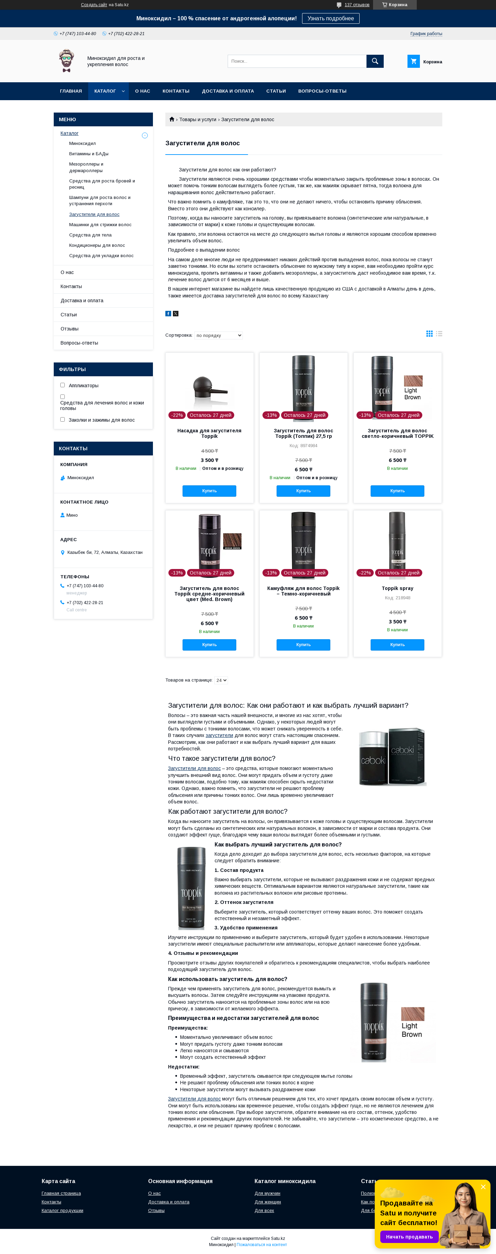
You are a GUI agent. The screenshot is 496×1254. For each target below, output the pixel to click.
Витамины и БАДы (88, 153)
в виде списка (439, 335)
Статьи (276, 91)
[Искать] (375, 61)
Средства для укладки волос (101, 255)
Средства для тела (90, 235)
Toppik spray (397, 588)
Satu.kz (278, 1238)
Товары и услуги (197, 119)
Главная (71, 91)
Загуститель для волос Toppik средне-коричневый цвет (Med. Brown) (209, 594)
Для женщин (268, 1201)
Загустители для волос (194, 768)
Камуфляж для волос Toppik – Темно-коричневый (303, 591)
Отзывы (70, 328)
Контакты (176, 91)
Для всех (264, 1210)
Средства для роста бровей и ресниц (102, 184)
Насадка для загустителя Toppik (209, 433)
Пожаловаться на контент (262, 1244)
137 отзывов (357, 4)
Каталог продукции (62, 1210)
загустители (219, 735)
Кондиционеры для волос (97, 245)
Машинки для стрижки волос (100, 224)
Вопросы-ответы (322, 91)
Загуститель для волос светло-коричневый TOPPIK (398, 433)
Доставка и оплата (228, 91)
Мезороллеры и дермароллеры (86, 167)
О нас (142, 91)
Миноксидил (82, 143)
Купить (209, 490)
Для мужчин (267, 1193)
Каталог (105, 91)
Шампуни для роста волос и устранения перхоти (100, 200)
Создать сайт (94, 4)
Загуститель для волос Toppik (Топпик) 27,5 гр (303, 433)
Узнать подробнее (331, 18)
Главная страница (61, 1193)
